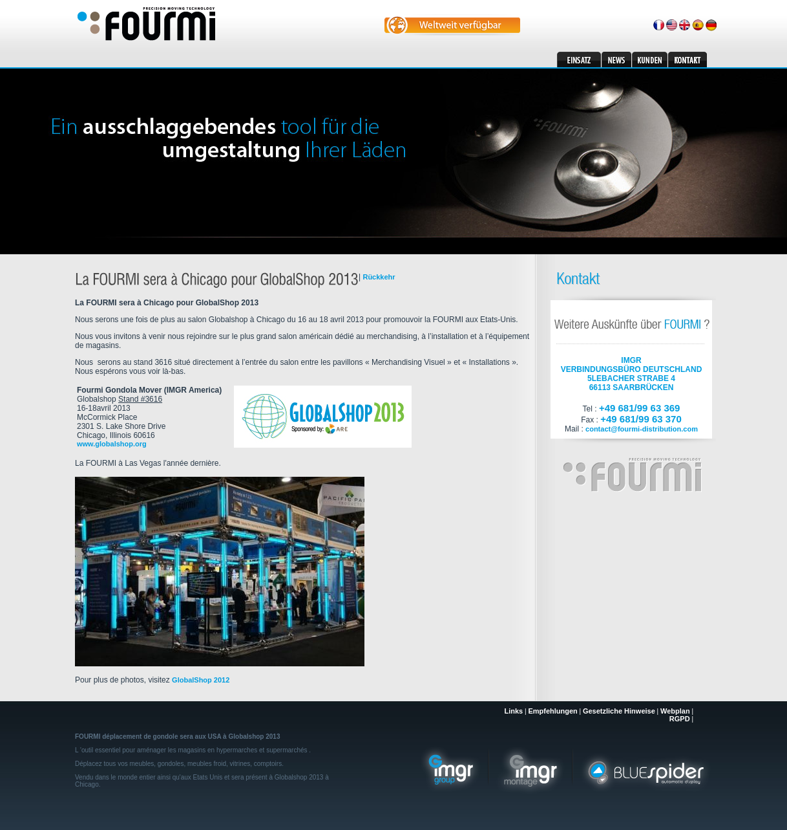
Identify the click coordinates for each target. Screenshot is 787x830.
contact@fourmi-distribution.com (641, 429)
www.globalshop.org (112, 444)
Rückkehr (378, 277)
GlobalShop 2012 (200, 680)
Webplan (675, 711)
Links (513, 711)
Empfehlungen (552, 711)
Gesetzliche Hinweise (619, 711)
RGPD (679, 719)
